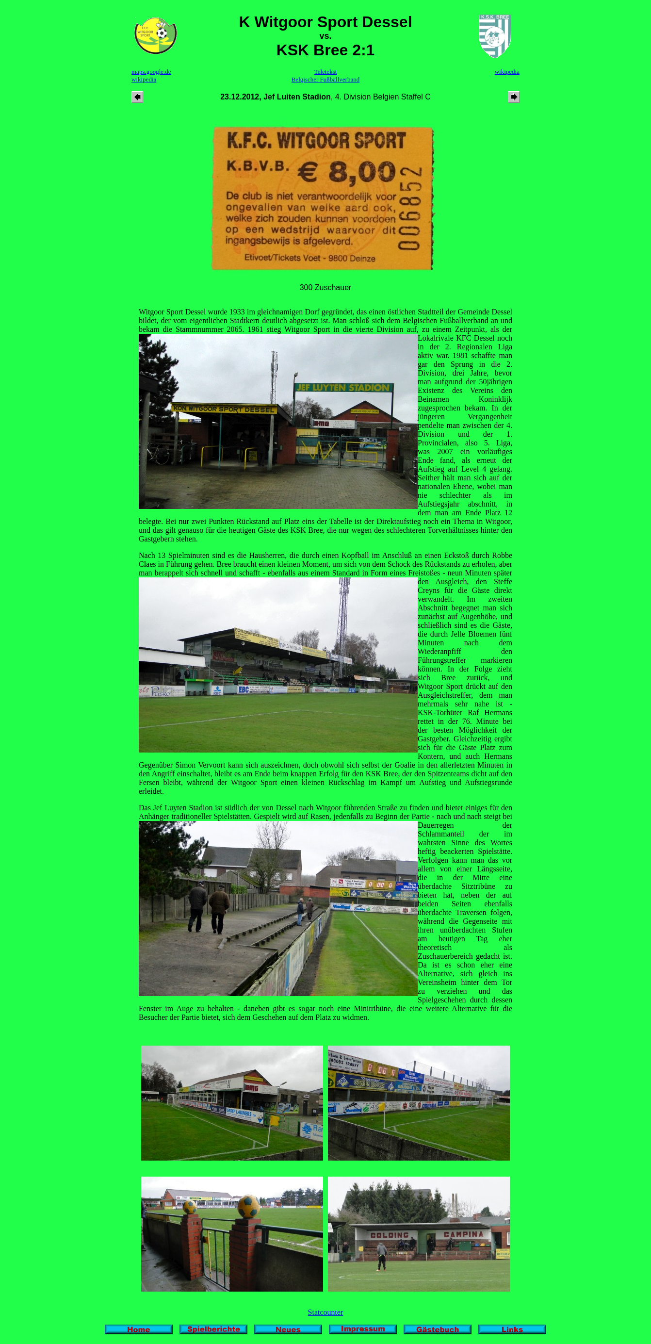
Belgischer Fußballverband (325, 79)
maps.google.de (151, 71)
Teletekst (325, 71)
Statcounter (325, 1312)
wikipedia (143, 79)
